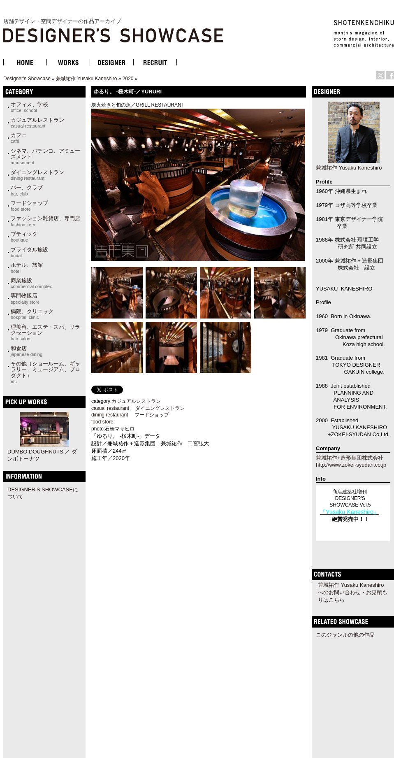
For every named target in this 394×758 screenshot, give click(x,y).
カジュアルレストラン (37, 122)
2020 (128, 78)
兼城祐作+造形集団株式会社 (349, 458)
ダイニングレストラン (37, 175)
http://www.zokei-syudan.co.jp (351, 465)
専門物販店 (25, 298)
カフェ (19, 138)
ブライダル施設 (29, 252)
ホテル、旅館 (27, 267)
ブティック (24, 236)
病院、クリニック (32, 314)
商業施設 (31, 283)
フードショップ (29, 206)
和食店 (26, 351)
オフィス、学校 (29, 107)
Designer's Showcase (27, 78)
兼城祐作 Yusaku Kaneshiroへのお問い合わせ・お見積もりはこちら (352, 592)
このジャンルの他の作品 (345, 635)
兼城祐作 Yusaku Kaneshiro (86, 78)
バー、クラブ (27, 190)
